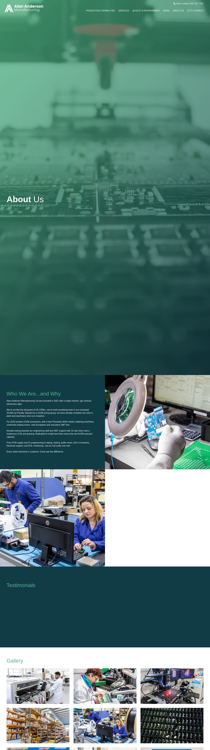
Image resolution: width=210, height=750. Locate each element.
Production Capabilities (100, 11)
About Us (178, 11)
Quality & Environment (146, 11)
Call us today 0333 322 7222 (188, 3)
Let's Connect (195, 11)
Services (123, 11)
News (166, 11)
